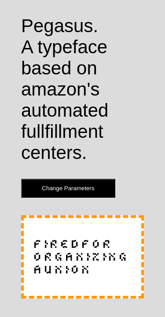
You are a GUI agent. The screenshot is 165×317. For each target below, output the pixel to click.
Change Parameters (68, 188)
